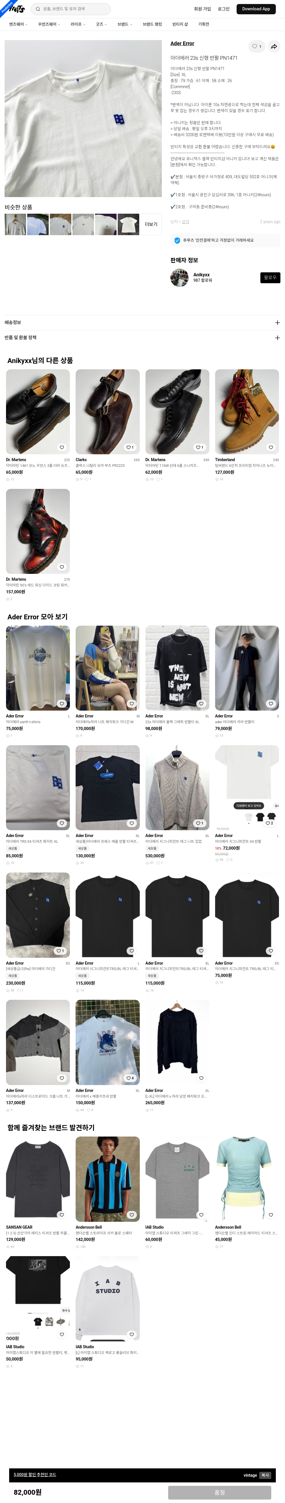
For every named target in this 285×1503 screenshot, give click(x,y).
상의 (185, 221)
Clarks (81, 459)
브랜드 (124, 24)
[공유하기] (274, 46)
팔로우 (270, 277)
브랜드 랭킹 (152, 24)
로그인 (224, 9)
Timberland (225, 459)
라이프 (78, 24)
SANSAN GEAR (19, 1227)
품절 (220, 1492)
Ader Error (182, 43)
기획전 (203, 24)
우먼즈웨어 (49, 24)
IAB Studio (155, 1227)
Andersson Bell (89, 1227)
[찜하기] (257, 46)
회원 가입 (202, 9)
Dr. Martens (16, 459)
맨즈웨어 (18, 24)
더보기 (151, 224)
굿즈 (101, 24)
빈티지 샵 (180, 24)
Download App (256, 8)
